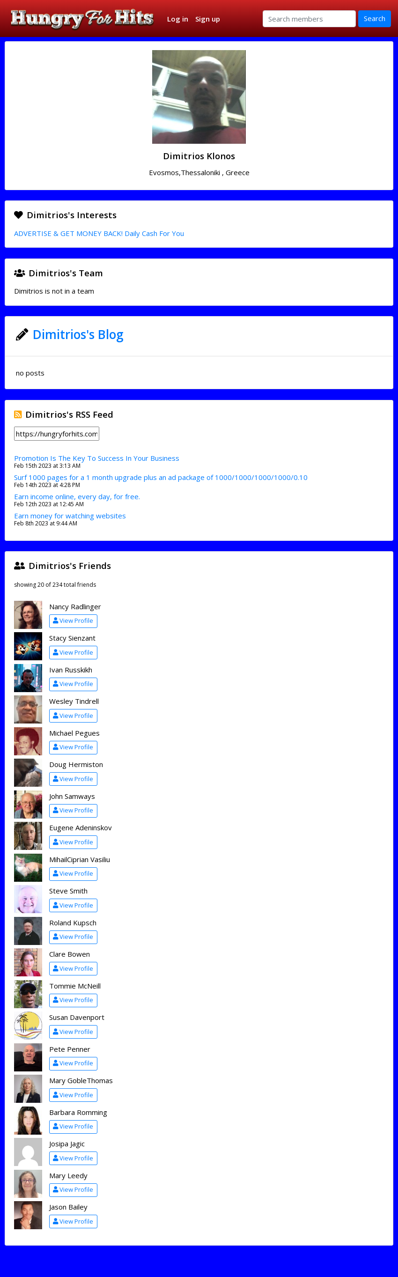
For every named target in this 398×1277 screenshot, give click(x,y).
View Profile (73, 620)
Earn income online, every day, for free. (77, 496)
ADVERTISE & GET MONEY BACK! (68, 233)
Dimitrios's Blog (78, 334)
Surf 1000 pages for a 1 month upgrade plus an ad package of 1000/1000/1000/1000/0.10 (161, 477)
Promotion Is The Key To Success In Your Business (96, 458)
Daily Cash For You (154, 233)
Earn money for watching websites (70, 515)
